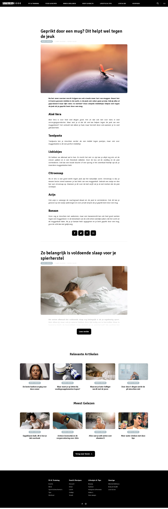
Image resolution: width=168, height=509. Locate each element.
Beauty (90, 484)
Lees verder (84, 331)
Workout (51, 495)
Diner (71, 487)
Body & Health (87, 3)
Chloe (74, 41)
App (93, 233)
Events (50, 484)
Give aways (92, 495)
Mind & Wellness (69, 3)
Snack (71, 495)
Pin (87, 233)
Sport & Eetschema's (55, 490)
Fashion (91, 487)
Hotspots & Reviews (95, 490)
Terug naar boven (82, 454)
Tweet (81, 233)
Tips (49, 492)
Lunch (71, 490)
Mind (50, 487)
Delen (74, 233)
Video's (90, 492)
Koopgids (136, 3)
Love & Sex (122, 3)
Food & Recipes (51, 3)
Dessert (71, 484)
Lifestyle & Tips (106, 3)
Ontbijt (71, 492)
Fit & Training (33, 3)
